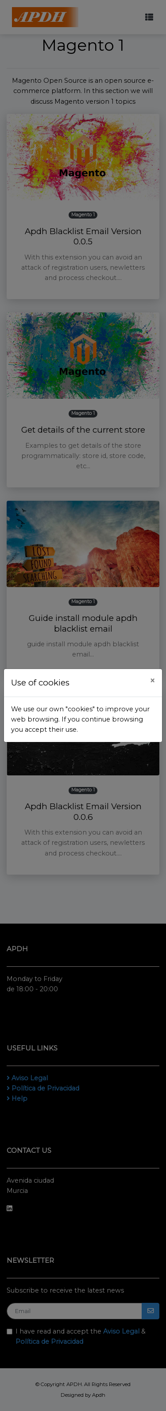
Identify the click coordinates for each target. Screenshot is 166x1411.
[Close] (152, 681)
